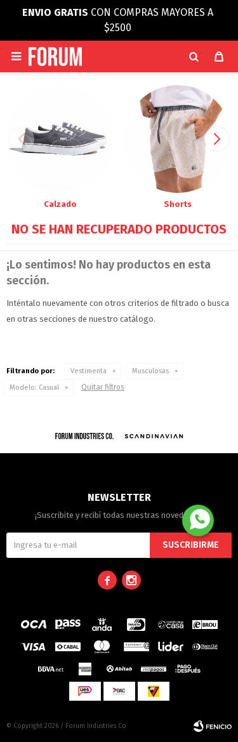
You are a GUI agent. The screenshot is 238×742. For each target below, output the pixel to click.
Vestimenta (88, 371)
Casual (34, 387)
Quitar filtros (102, 387)
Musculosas (150, 371)
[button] (193, 56)
